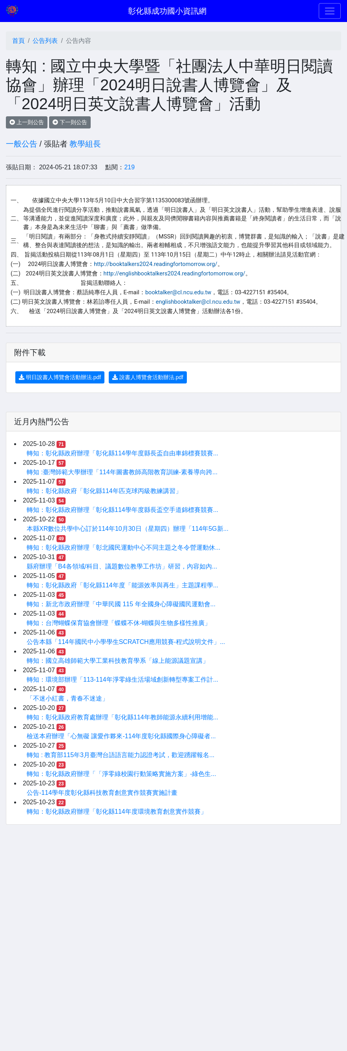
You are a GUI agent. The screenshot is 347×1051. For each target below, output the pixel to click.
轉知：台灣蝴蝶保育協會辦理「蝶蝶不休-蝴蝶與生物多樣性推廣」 (119, 623)
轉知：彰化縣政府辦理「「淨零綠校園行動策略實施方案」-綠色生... (121, 773)
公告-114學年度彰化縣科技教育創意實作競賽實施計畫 (102, 792)
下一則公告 (70, 122)
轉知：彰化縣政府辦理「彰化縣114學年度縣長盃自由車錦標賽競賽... (122, 453)
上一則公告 (26, 122)
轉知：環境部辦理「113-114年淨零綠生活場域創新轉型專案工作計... (122, 679)
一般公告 (21, 143)
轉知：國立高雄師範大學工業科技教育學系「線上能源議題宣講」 (118, 660)
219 (129, 167)
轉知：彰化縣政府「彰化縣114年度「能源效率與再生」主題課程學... (122, 585)
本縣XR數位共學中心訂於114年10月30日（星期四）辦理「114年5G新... (127, 528)
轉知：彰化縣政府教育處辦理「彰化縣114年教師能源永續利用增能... (122, 717)
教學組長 (85, 143)
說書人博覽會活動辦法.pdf (147, 377)
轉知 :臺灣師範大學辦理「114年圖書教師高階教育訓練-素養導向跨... (122, 472)
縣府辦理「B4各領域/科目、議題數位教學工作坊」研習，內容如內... (122, 566)
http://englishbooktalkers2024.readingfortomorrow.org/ (174, 273)
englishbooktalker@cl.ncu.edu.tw (198, 301)
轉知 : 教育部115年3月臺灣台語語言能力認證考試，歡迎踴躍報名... (120, 755)
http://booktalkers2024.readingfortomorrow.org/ (155, 264)
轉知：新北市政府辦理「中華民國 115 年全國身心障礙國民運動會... (121, 604)
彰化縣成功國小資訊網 (167, 11)
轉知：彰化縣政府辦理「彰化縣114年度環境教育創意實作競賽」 (117, 811)
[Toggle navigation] (330, 11)
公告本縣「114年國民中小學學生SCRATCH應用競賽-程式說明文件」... (126, 641)
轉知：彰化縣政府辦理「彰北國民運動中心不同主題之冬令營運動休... (123, 547)
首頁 (18, 40)
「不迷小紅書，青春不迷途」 (67, 698)
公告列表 (45, 40)
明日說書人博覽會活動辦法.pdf (60, 377)
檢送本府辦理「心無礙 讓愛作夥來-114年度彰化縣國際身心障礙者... (121, 736)
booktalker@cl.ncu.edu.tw (178, 292)
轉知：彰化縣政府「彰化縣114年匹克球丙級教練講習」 (104, 491)
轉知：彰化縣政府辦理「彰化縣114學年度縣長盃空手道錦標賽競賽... (122, 509)
